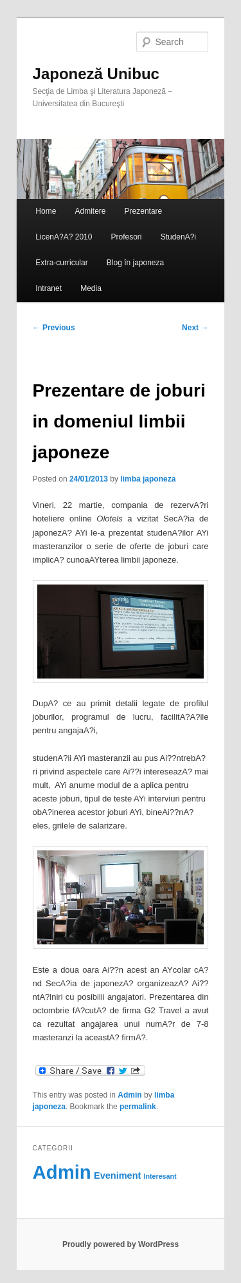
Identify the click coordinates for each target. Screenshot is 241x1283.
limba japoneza (147, 478)
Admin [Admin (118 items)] (62, 1172)
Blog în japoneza (135, 262)
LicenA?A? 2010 (63, 236)
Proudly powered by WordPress (120, 1244)
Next (195, 327)
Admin (129, 1095)
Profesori (126, 236)
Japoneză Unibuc (96, 73)
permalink (138, 1106)
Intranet (48, 288)
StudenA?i (178, 236)
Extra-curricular (61, 262)
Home (45, 211)
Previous (54, 327)
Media (91, 288)
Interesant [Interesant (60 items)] (160, 1176)
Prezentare (144, 211)
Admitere (90, 211)
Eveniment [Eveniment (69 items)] (117, 1175)
